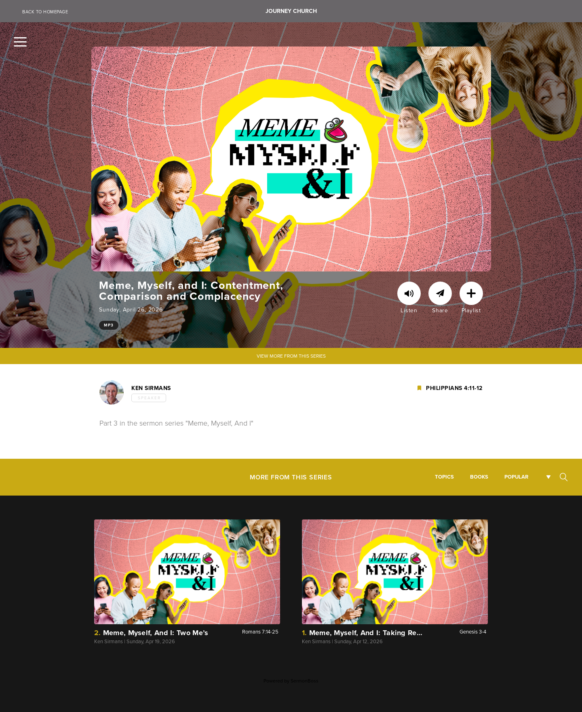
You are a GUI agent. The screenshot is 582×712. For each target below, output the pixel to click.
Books (479, 477)
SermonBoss (304, 681)
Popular (516, 477)
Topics (444, 477)
